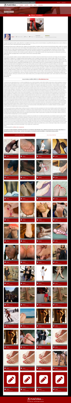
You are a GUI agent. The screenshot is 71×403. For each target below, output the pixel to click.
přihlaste (15, 127)
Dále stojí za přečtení (51, 135)
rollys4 (12, 36)
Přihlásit (58, 2)
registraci (46, 79)
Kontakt (32, 2)
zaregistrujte (21, 127)
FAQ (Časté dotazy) (17, 2)
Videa (31, 5)
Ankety (35, 5)
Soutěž (27, 5)
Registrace (64, 2)
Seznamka (40, 5)
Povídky (21, 5)
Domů (6, 11)
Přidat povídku (36, 15)
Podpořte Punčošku (25, 2)
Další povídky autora (20, 135)
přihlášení (41, 79)
